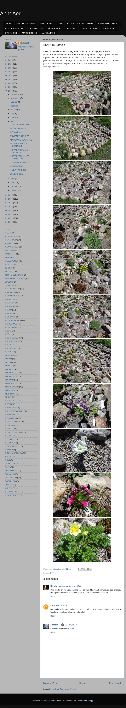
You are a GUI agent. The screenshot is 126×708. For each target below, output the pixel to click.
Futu (52, 605)
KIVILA (53, 573)
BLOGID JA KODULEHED (80, 23)
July (13, 113)
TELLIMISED (11, 478)
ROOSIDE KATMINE (14, 432)
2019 (10, 87)
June (13, 117)
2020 (10, 83)
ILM (60, 23)
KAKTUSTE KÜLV (13, 296)
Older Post (114, 683)
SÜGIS (8, 457)
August (14, 110)
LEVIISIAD (10, 355)
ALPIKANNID (11, 236)
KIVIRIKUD (10, 317)
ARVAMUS (10, 243)
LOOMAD (9, 380)
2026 (10, 60)
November (15, 98)
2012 (10, 214)
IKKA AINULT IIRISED (14, 278)
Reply (53, 597)
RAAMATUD (10, 415)
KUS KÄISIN (10, 348)
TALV (7, 467)
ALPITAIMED (48, 33)
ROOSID (71, 28)
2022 (10, 75)
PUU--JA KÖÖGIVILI (14, 411)
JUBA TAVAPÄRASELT (20, 124)
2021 (10, 79)
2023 (10, 72)
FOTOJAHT (10, 254)
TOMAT (8, 485)
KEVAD (8, 310)
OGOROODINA (17, 166)
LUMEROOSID (16, 174)
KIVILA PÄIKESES (18, 170)
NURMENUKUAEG (18, 162)
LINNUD (8, 366)
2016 (10, 199)
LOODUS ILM (11, 373)
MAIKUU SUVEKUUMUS (21, 140)
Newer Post (50, 683)
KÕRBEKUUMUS (18, 128)
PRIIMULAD (10, 408)
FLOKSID (9, 250)
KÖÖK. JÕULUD (12, 338)
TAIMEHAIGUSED (13, 464)
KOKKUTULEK (11, 324)
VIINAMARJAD (11, 495)
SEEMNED (10, 443)
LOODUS (9, 369)
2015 (10, 203)
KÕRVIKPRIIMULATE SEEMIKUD (19, 157)
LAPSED (9, 352)
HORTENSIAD (109, 28)
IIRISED (8, 271)
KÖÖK (8, 331)
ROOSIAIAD (10, 425)
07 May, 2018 (75, 586)
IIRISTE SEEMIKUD (14, 275)
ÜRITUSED (10, 488)
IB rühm (8, 268)
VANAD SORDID (12, 492)
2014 (10, 207)
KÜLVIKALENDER (26, 23)
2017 (10, 195)
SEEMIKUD (10, 439)
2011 (10, 218)
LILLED (8, 362)
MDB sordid (10, 394)
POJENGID (10, 404)
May (13, 121)
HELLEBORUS (11, 261)
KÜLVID (8, 345)
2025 (10, 64)
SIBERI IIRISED (89, 28)
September (16, 106)
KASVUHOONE (12, 306)
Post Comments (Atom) (65, 689)
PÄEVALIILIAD (55, 28)
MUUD (8, 397)
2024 (10, 68)
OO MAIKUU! (16, 132)
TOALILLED (10, 481)
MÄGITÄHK (10, 390)
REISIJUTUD (11, 418)
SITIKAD (9, 450)
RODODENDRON (13, 422)
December (15, 94)
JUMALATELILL (12, 285)
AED (7, 233)
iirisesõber (55, 625)
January (14, 190)
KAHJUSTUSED (12, 289)
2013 (10, 210)
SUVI (7, 460)
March (14, 182)
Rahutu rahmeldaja (59, 586)
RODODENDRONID (15, 28)
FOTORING (10, 257)
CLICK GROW (11, 247)
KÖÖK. (8, 334)
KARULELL (10, 299)
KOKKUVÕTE (11, 327)
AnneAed (11, 14)
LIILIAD (8, 359)
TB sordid (9, 474)
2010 (10, 222)
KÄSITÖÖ (9, 303)
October (14, 102)
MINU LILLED (46, 23)
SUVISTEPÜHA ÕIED (19, 136)
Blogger (91, 701)
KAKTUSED (11, 33)
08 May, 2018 (61, 605)
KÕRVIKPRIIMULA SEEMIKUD (18, 145)
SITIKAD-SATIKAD (13, 453)
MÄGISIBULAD (29, 33)
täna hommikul (11, 471)
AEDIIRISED (36, 28)
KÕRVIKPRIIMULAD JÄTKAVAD (19, 151)
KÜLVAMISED (11, 341)
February (15, 186)
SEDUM (8, 436)
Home (9, 23)
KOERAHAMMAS (13, 320)
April (13, 179)
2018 (10, 91)
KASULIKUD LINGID (108, 23)
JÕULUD (9, 282)
